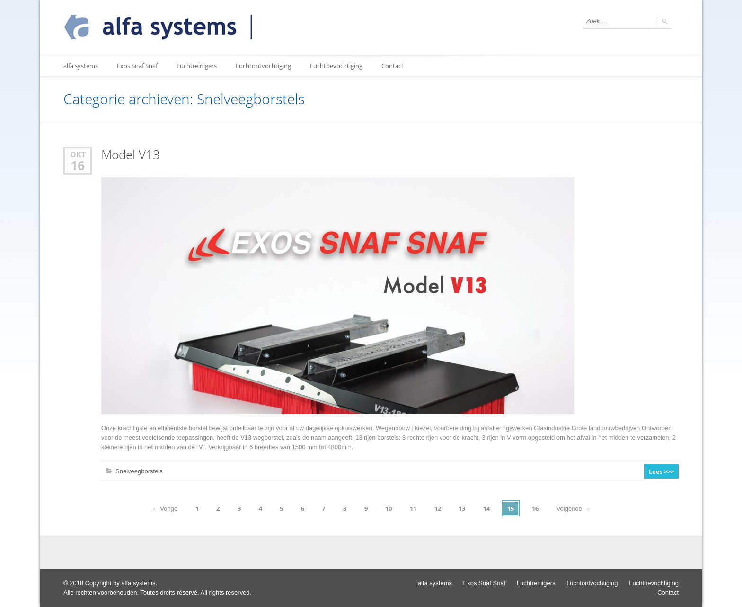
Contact (392, 66)
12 (437, 508)
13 (462, 508)
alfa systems (80, 66)
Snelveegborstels (139, 471)
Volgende (573, 508)
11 (413, 508)
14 (486, 508)
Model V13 (130, 154)
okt (78, 154)
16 (78, 165)
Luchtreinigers (197, 66)
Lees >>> (661, 471)
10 (388, 508)
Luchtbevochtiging (336, 66)
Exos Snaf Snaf (137, 66)
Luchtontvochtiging (263, 66)
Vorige (164, 508)
